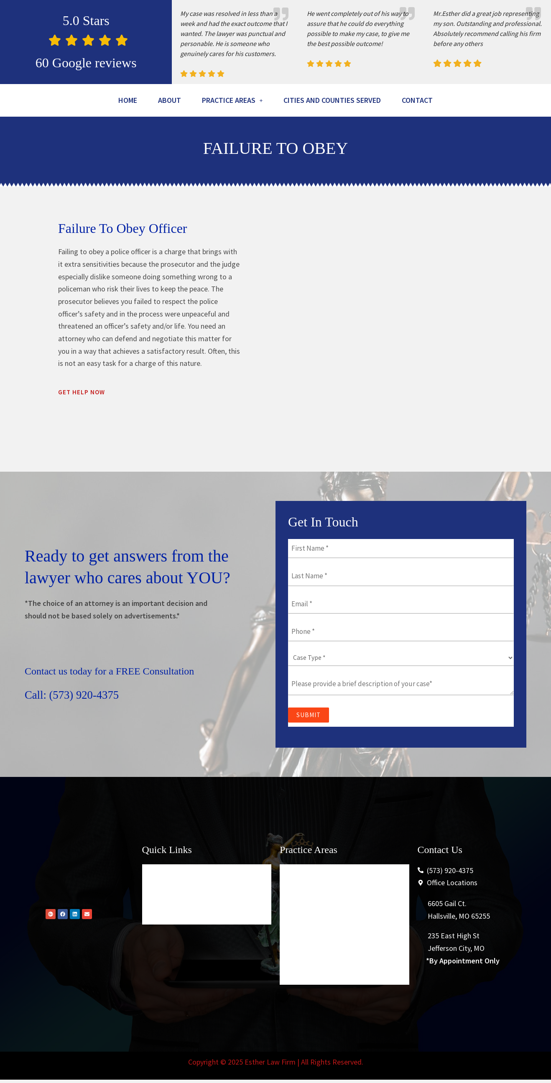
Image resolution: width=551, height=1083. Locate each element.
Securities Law (308, 979)
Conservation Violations (323, 999)
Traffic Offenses (310, 919)
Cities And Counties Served (370, 101)
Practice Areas (253, 101)
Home (133, 101)
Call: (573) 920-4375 (81, 717)
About (180, 101)
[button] (252, 101)
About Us (162, 919)
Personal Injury (309, 959)
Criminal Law (306, 899)
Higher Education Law (320, 939)
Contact (275, 123)
